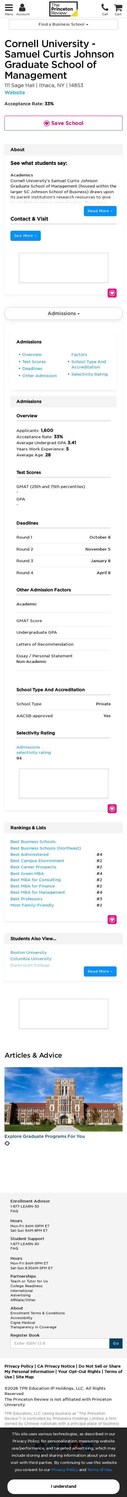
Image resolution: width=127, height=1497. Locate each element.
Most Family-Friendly (32, 905)
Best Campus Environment (37, 860)
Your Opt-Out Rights (79, 1371)
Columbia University (30, 959)
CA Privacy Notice (56, 1366)
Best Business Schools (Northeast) (45, 848)
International (21, 1291)
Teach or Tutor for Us (29, 1281)
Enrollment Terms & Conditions (37, 1313)
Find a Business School (63, 24)
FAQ (14, 1211)
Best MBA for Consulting (35, 880)
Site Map (25, 1377)
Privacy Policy (64, 1469)
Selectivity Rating (89, 374)
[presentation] (5, 1143)
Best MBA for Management (37, 892)
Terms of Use (99, 1469)
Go (116, 1343)
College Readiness (26, 1286)
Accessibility (21, 1318)
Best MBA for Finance (32, 886)
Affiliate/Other (23, 1300)
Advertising (20, 1295)
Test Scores (34, 361)
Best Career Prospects (33, 867)
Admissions (64, 313)
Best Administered (29, 854)
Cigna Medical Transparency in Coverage (33, 1325)
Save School (112, 293)
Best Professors (26, 899)
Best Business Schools (33, 841)
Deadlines (32, 368)
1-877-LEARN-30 (24, 1206)
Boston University (28, 952)
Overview (32, 354)
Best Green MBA (27, 873)
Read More (100, 211)
